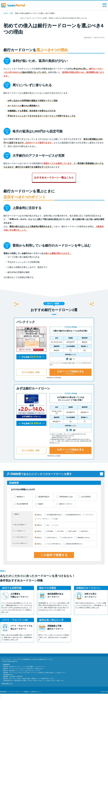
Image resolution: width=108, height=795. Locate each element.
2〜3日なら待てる (67, 644)
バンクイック (25, 428)
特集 (11, 13)
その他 (55, 625)
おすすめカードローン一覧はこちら (54, 243)
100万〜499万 (72, 638)
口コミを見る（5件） (31, 557)
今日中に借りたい (52, 644)
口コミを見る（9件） (31, 479)
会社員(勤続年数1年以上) (54, 621)
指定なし (39, 621)
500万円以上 (84, 638)
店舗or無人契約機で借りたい (74, 650)
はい (48, 631)
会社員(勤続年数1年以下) (73, 621)
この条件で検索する (54, 661)
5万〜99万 (61, 638)
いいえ (56, 631)
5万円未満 (50, 638)
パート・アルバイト (43, 625)
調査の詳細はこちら (7, 790)
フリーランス (89, 621)
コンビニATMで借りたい (54, 650)
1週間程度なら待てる (83, 644)
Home (6, 13)
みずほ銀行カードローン (33, 495)
